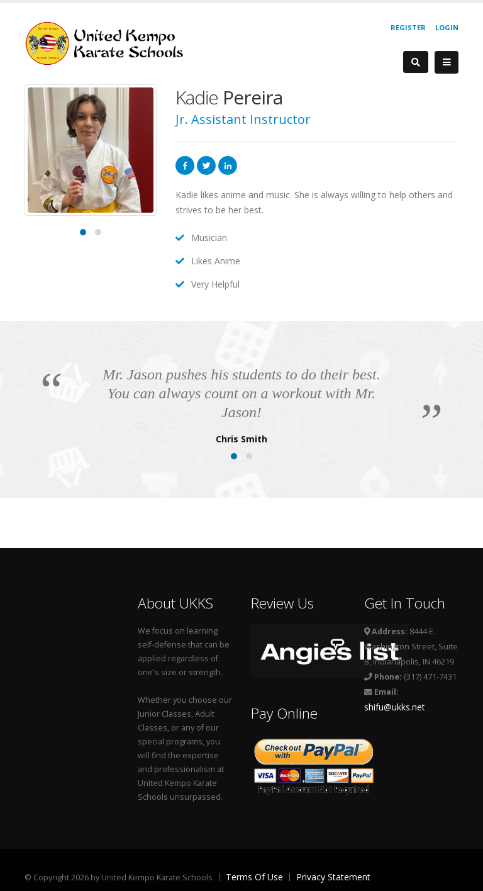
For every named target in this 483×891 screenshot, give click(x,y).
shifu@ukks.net (394, 707)
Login (446, 27)
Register (408, 27)
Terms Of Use (254, 877)
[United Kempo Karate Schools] (113, 42)
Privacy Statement (333, 877)
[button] (83, 232)
